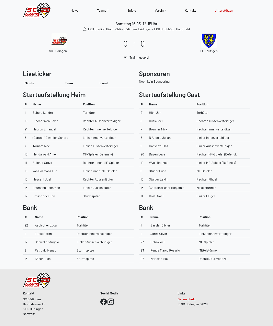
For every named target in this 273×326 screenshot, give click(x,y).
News (74, 10)
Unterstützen (224, 10)
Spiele (131, 10)
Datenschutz (187, 299)
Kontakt (190, 10)
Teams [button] (101, 10)
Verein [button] (159, 10)
